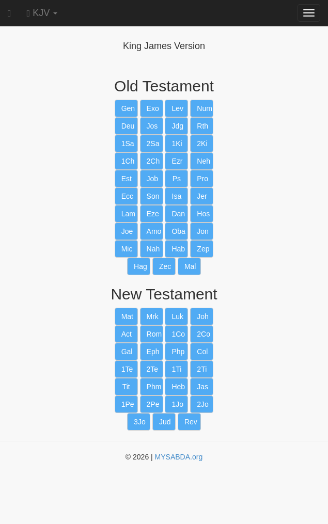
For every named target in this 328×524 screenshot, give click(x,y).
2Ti (202, 369)
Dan (178, 214)
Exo (153, 108)
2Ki (202, 143)
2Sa (153, 143)
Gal (127, 351)
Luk (177, 316)
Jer (202, 196)
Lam (128, 214)
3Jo (140, 422)
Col (202, 351)
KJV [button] (42, 13)
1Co (178, 334)
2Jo (203, 404)
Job (153, 178)
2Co (203, 334)
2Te (153, 369)
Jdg (177, 126)
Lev (177, 108)
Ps (177, 178)
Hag (140, 266)
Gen (128, 108)
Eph (153, 351)
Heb (178, 387)
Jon (203, 231)
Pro (202, 178)
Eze (153, 214)
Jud (165, 422)
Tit (126, 387)
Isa (177, 196)
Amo (154, 231)
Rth (202, 126)
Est (126, 178)
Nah (153, 249)
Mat (127, 316)
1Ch (128, 161)
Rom (154, 334)
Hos (203, 214)
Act (126, 334)
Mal (190, 266)
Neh (203, 161)
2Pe (153, 404)
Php (177, 351)
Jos (152, 126)
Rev (190, 422)
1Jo (177, 404)
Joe (127, 231)
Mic (127, 249)
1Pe (127, 404)
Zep (203, 249)
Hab (178, 249)
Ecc (127, 196)
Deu (128, 126)
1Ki (176, 143)
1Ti (176, 369)
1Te (127, 369)
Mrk (153, 316)
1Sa (127, 143)
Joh (203, 316)
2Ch (153, 161)
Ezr (176, 161)
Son (153, 196)
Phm (154, 387)
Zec (165, 266)
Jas (202, 387)
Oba (178, 231)
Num (204, 108)
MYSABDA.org (179, 457)
